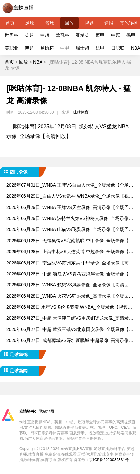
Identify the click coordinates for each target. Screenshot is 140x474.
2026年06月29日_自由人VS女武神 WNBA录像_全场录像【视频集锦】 (69, 196)
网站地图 (46, 411)
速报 (108, 23)
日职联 (118, 48)
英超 (29, 35)
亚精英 (82, 35)
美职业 (11, 48)
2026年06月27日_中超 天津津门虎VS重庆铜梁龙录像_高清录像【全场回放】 (69, 318)
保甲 (130, 35)
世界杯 (11, 35)
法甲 (100, 48)
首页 (9, 23)
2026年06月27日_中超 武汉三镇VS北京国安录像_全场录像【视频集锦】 (69, 330)
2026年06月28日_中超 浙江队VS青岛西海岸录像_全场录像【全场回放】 (69, 274)
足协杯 (47, 48)
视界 (89, 23)
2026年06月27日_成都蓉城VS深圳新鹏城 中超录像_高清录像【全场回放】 (67, 341)
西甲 (100, 35)
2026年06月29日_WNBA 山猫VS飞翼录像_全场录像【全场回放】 (67, 230)
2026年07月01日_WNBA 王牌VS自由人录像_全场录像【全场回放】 (69, 185)
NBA (37, 62)
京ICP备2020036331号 (109, 460)
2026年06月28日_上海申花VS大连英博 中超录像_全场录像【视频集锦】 (69, 252)
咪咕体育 (81, 112)
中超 (44, 35)
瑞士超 (82, 48)
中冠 (115, 35)
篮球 (49, 23)
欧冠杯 (62, 35)
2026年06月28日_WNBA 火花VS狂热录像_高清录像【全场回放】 (67, 297)
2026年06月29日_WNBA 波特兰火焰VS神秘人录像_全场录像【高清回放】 (67, 219)
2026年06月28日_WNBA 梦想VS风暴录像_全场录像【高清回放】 (67, 285)
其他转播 (129, 23)
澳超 (29, 48)
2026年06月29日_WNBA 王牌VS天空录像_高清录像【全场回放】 (67, 208)
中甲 (64, 48)
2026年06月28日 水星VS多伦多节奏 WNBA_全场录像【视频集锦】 (69, 307)
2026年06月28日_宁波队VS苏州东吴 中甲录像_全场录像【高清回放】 (69, 263)
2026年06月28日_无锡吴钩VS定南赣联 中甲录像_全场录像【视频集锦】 (69, 241)
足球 (29, 23)
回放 (69, 23)
